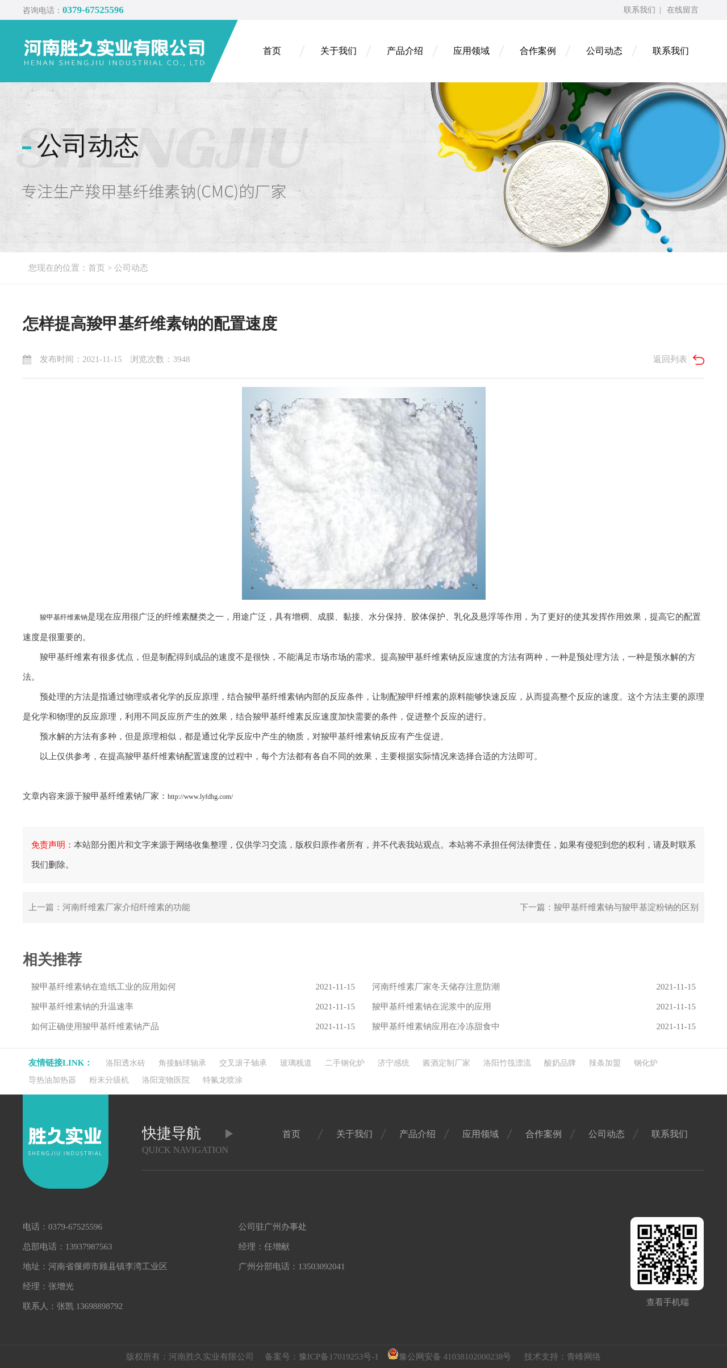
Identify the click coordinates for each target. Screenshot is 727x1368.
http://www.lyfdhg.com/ (200, 797)
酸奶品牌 (560, 1063)
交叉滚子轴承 (243, 1063)
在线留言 (683, 10)
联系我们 (639, 10)
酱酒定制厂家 (446, 1063)
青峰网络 (584, 1356)
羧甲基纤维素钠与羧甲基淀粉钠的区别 (626, 907)
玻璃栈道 (296, 1063)
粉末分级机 (109, 1080)
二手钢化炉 (345, 1063)
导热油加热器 (52, 1080)
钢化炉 (646, 1063)
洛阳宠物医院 (166, 1080)
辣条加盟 (605, 1063)
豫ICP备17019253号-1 (339, 1356)
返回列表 (670, 359)
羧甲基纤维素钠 (63, 617)
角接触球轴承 (182, 1063)
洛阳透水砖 (125, 1063)
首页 (96, 267)
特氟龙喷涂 (223, 1080)
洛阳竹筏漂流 (507, 1063)
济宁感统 (394, 1063)
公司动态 (131, 267)
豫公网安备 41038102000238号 (449, 1356)
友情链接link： (60, 1062)
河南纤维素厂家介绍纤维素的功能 (126, 907)
